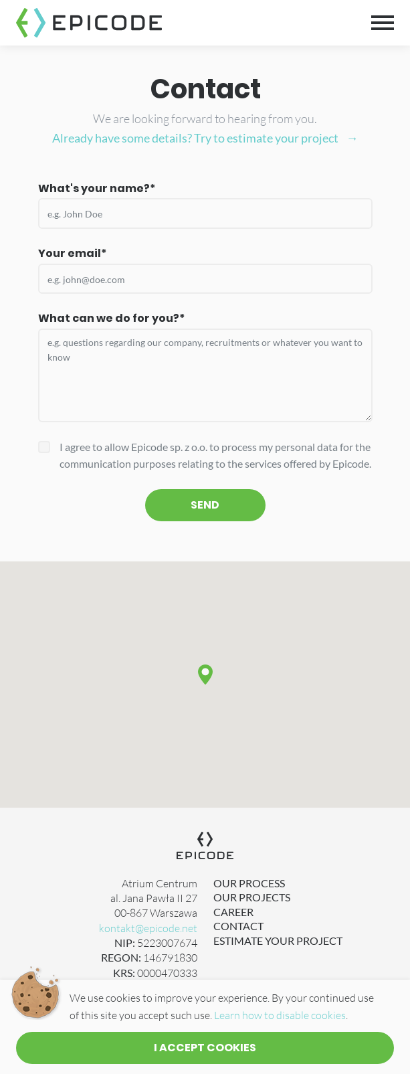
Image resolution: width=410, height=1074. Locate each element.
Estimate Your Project (277, 940)
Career (233, 911)
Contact (238, 925)
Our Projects (251, 897)
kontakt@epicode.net (148, 928)
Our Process (249, 883)
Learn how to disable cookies (280, 1015)
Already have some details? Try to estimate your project (195, 137)
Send (205, 505)
